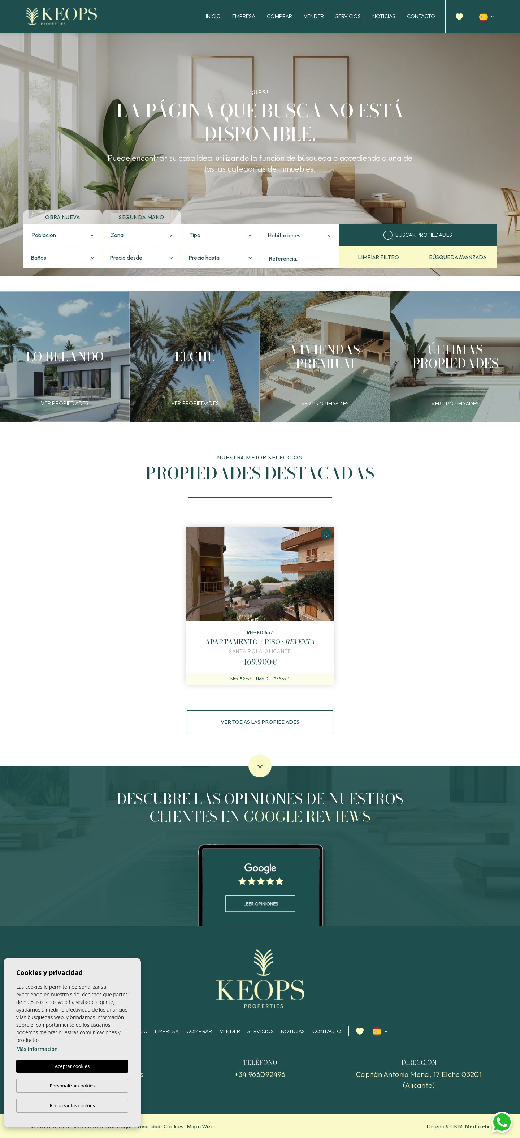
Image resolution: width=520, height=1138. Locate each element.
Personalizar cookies (72, 1085)
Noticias (383, 16)
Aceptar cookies (72, 1066)
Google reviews (307, 817)
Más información (37, 1049)
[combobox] (62, 235)
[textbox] (64, 235)
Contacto (421, 16)
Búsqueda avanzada (457, 257)
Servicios (348, 16)
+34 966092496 (259, 1074)
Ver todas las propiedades (260, 721)
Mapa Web (200, 1126)
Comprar (279, 16)
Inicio (213, 16)
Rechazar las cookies (72, 1105)
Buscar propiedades (418, 235)
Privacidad (147, 1126)
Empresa (243, 16)
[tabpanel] (260, 606)
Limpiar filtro (378, 257)
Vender (314, 16)
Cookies (174, 1126)
